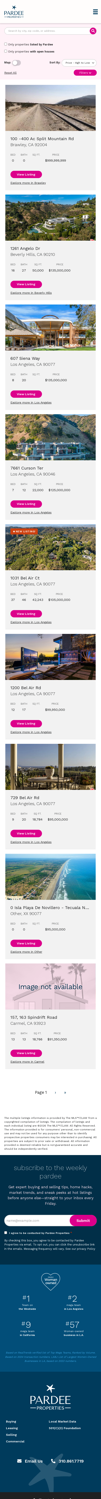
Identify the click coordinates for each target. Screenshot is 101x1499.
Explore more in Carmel (27, 1061)
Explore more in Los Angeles (31, 402)
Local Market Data (62, 1421)
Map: (7, 62)
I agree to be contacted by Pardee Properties (40, 1233)
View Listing (26, 174)
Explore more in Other (26, 951)
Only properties (28, 44)
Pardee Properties (14, 12)
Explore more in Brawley (28, 183)
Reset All (10, 72)
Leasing (12, 1428)
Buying (11, 1421)
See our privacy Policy (80, 1248)
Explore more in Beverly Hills (31, 292)
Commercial (15, 1441)
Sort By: (55, 62)
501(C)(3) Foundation (65, 1428)
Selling (11, 1434)
